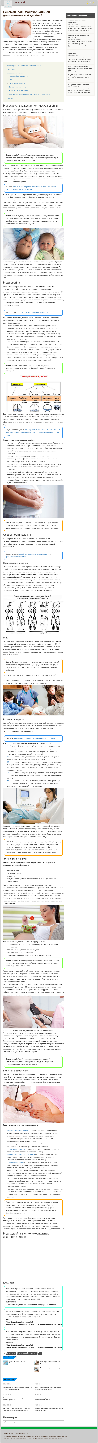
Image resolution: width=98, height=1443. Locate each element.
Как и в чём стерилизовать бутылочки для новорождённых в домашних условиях (16, 1409)
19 (8, 762)
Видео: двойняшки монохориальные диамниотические (28, 95)
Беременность (10, 1353)
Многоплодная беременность (26, 1353)
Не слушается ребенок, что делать (79, 85)
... (88, 30)
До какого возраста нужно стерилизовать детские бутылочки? (16, 1398)
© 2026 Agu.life (8, 1433)
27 (12, 773)
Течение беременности (18, 87)
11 (8, 757)
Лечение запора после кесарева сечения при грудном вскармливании (17, 1388)
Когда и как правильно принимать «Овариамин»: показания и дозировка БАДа (80, 68)
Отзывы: (10, 98)
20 (12, 762)
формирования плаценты (16, 557)
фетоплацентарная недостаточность (21, 1154)
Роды (11, 80)
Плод (39, 1353)
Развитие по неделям (17, 83)
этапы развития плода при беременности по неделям (34, 738)
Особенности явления (15, 73)
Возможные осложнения (18, 91)
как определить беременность (37, 430)
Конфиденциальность (21, 1433)
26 (8, 773)
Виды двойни (12, 69)
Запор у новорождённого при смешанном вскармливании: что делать (47, 1388)
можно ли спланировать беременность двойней (31, 187)
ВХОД (90, 2)
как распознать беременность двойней (33, 312)
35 (12, 781)
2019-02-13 (7, 1405)
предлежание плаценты (16, 1149)
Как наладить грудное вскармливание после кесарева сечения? (48, 1409)
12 (12, 757)
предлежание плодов (15, 1162)
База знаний (20, 2)
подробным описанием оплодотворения (34, 554)
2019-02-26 (7, 1384)
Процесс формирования (18, 76)
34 (8, 781)
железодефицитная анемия (17, 1131)
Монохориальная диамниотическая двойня (24, 66)
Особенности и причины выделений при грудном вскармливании (47, 1398)
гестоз (9, 1144)
